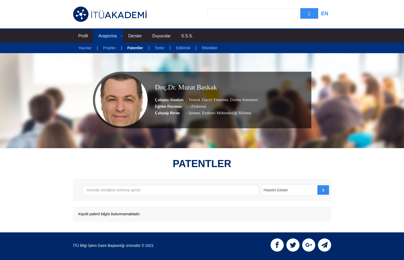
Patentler (135, 48)
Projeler (109, 48)
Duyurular (161, 36)
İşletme (194, 113)
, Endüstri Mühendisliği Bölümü (225, 113)
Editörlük (183, 48)
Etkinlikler (210, 48)
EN (324, 13)
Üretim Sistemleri (243, 100)
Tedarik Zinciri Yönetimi (208, 100)
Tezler (159, 48)
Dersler (135, 36)
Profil (83, 36)
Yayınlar (85, 48)
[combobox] (295, 190)
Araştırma (110, 36)
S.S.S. (187, 36)
